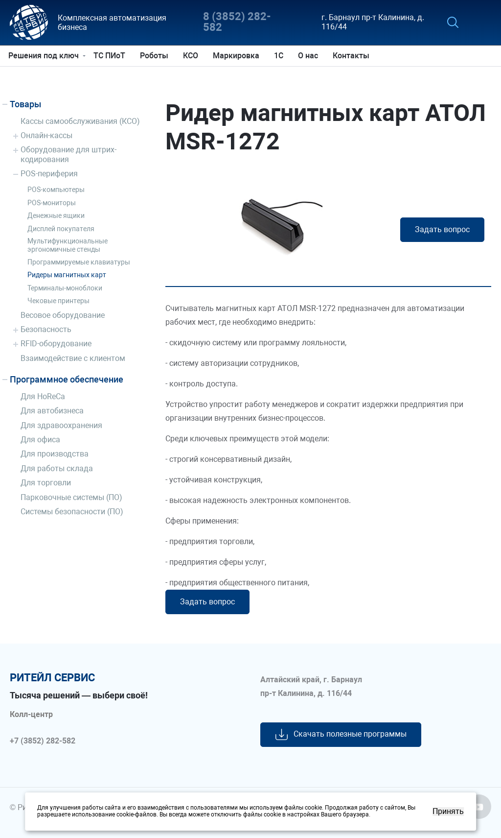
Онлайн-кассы (46, 135)
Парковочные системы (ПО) (71, 497)
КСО (192, 55)
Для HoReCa (43, 396)
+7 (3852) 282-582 (42, 741)
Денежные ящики (56, 215)
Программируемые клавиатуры (78, 262)
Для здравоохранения (61, 425)
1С (280, 55)
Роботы (155, 55)
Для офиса (40, 439)
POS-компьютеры (56, 189)
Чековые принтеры (58, 301)
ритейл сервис (52, 678)
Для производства (55, 453)
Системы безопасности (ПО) (72, 511)
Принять (448, 811)
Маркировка (237, 55)
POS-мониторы (51, 203)
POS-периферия (49, 173)
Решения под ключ (45, 55)
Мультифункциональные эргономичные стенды (67, 245)
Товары (25, 104)
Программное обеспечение (66, 379)
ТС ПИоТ (111, 55)
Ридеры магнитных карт (66, 275)
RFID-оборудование (56, 343)
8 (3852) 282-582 (237, 22)
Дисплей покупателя (60, 229)
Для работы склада (57, 468)
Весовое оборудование (63, 315)
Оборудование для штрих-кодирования (68, 154)
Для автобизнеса (52, 410)
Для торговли (46, 482)
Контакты (352, 55)
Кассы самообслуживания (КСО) (80, 121)
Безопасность (46, 329)
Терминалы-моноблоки (64, 288)
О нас (309, 55)
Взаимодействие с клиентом (73, 358)
